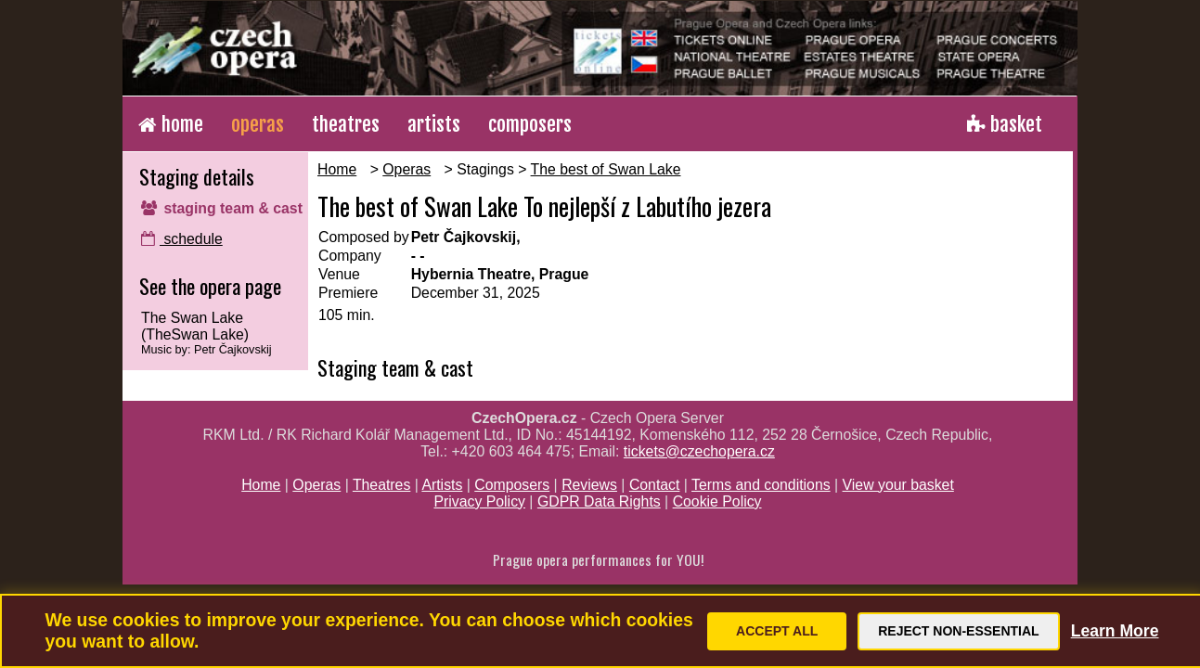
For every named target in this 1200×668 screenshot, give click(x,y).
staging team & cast (222, 208)
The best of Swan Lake (606, 169)
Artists (441, 485)
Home (336, 169)
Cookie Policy (717, 501)
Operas (406, 169)
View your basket (898, 485)
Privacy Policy (479, 501)
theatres (346, 124)
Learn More (1115, 631)
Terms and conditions (761, 485)
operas (257, 124)
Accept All (777, 630)
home (170, 124)
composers (530, 124)
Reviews (589, 485)
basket (1004, 124)
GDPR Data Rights (599, 501)
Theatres (381, 485)
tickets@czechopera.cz (699, 451)
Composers (511, 485)
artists (433, 124)
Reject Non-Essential (958, 630)
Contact (654, 485)
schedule (182, 239)
